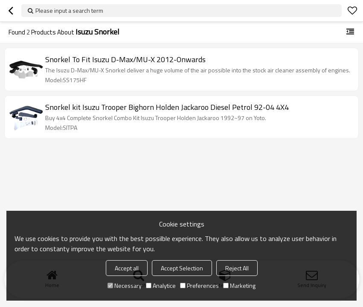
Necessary (124, 285)
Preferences (199, 285)
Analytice (161, 285)
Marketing (239, 285)
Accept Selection (182, 268)
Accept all (127, 268)
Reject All (237, 268)
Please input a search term (69, 10)
